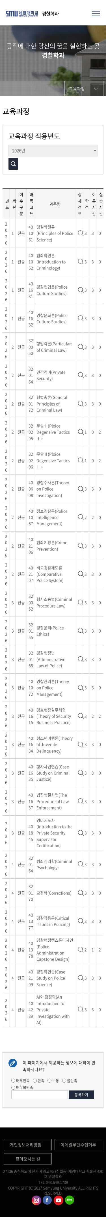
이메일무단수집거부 (78, 1145)
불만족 (69, 1080)
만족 (38, 1080)
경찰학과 (50, 13)
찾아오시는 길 (28, 1159)
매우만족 (20, 1080)
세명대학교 (23, 13)
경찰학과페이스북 (47, 1200)
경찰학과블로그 (69, 1200)
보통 (53, 1080)
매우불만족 (22, 1087)
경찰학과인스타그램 (36, 1200)
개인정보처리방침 (26, 1145)
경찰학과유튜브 (58, 1200)
